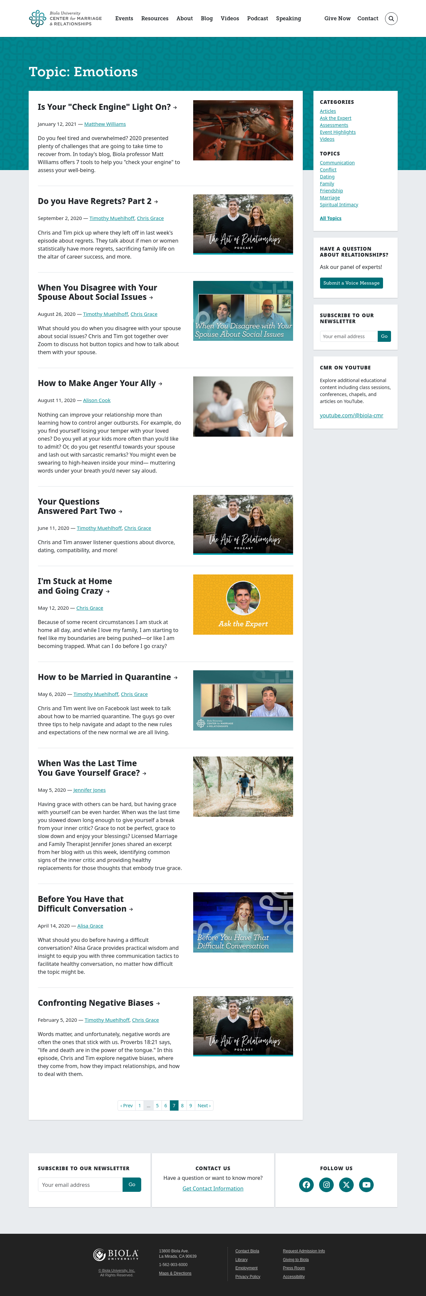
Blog (207, 18)
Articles (328, 111)
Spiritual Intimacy (339, 204)
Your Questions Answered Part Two (77, 506)
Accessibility (294, 1276)
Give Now (337, 18)
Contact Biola (247, 1251)
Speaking (288, 18)
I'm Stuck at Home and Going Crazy (75, 585)
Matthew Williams (105, 123)
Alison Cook (97, 400)
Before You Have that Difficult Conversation (82, 903)
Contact (367, 18)
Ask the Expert (336, 118)
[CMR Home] (65, 18)
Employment (246, 1268)
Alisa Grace (90, 925)
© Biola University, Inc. (117, 1270)
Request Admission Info (304, 1251)
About (185, 18)
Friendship (331, 190)
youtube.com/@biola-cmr (351, 415)
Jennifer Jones (90, 789)
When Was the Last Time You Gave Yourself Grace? (89, 767)
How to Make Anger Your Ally (97, 382)
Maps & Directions (175, 1273)
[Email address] (349, 336)
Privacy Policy (247, 1276)
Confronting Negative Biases (96, 1002)
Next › (204, 1105)
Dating (327, 176)
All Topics (331, 218)
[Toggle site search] (391, 18)
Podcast (257, 18)
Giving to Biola (296, 1259)
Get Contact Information (213, 1188)
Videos (230, 18)
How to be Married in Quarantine (104, 676)
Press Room (294, 1268)
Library (241, 1259)
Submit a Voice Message (351, 283)
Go (384, 336)
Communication (337, 162)
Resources (155, 18)
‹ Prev (127, 1105)
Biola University (117, 1255)
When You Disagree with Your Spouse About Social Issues (97, 292)
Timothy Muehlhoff (112, 218)
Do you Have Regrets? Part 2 (95, 200)
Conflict (328, 169)
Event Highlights (338, 132)
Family (327, 183)
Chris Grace (150, 218)
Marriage (330, 197)
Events (124, 18)
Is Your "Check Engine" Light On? (104, 106)
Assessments (334, 125)
